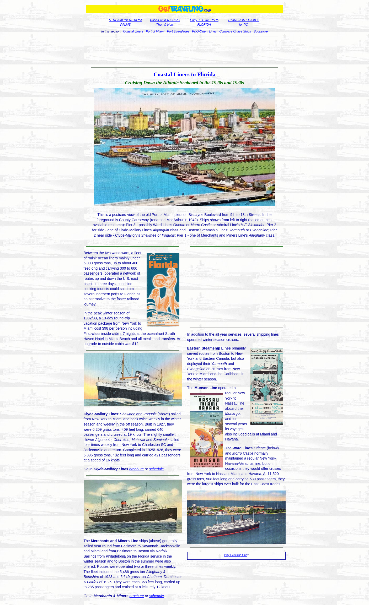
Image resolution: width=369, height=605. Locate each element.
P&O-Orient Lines (204, 31)
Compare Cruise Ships (235, 31)
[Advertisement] (184, 52)
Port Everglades (178, 31)
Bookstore (261, 31)
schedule (156, 469)
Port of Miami (155, 31)
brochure (136, 469)
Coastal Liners (133, 31)
